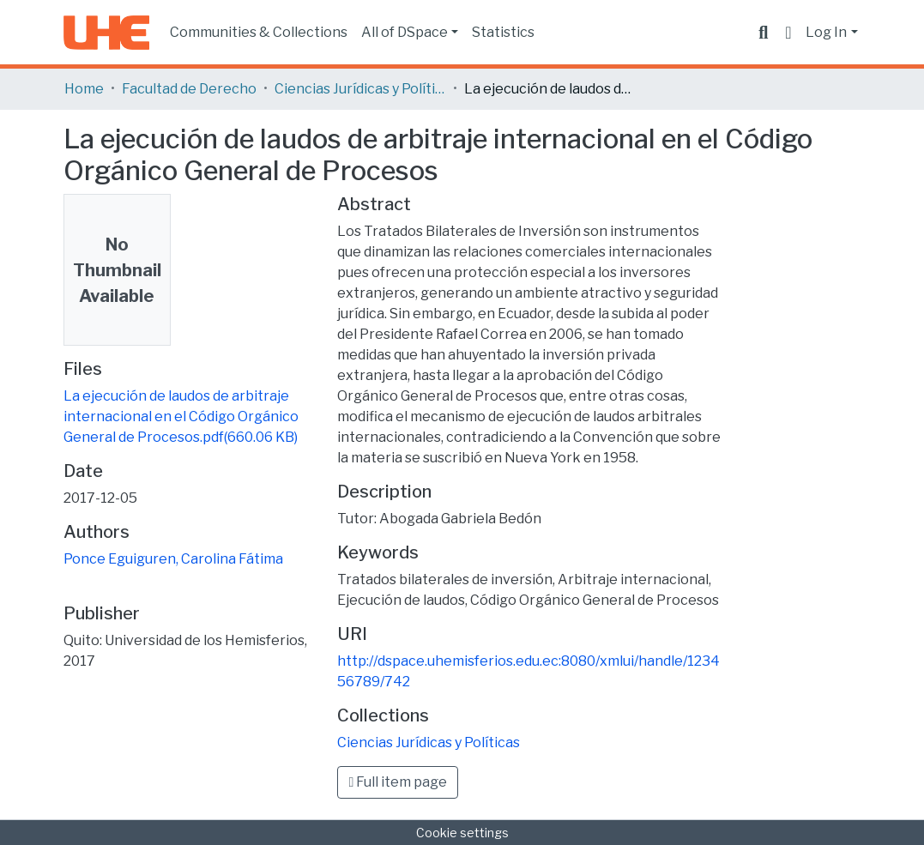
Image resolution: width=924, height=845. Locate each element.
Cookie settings (462, 832)
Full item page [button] (397, 782)
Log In (826, 32)
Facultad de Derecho (189, 89)
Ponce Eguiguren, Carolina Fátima (173, 559)
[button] (788, 32)
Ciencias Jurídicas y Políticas (360, 89)
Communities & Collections (258, 32)
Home (84, 89)
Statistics (503, 32)
